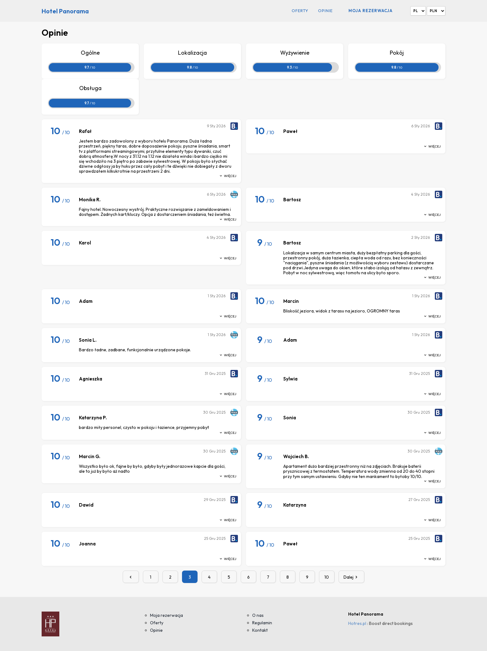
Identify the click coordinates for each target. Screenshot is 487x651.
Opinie (325, 10)
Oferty (300, 10)
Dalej (352, 577)
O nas (258, 615)
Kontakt (260, 630)
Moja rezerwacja (370, 10)
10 (326, 577)
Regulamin (262, 623)
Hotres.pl (357, 623)
